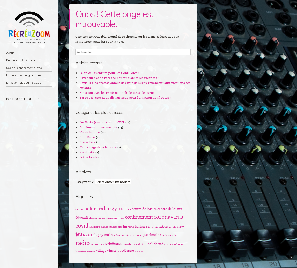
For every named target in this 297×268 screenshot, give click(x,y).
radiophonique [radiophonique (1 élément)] (97, 244)
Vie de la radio (90, 132)
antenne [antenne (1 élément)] (79, 209)
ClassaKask (87, 142)
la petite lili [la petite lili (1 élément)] (88, 235)
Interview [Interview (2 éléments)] (176, 226)
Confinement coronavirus (98, 127)
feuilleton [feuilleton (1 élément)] (113, 226)
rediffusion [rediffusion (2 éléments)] (113, 243)
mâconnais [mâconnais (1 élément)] (119, 235)
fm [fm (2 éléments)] (125, 226)
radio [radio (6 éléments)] (82, 242)
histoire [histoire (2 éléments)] (141, 226)
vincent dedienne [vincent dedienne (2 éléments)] (120, 250)
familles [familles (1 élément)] (104, 226)
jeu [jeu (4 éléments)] (78, 233)
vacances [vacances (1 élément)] (91, 250)
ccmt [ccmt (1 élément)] (128, 209)
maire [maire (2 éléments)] (108, 234)
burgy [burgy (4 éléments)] (110, 208)
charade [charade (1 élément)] (101, 217)
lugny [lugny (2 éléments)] (98, 234)
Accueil (11, 53)
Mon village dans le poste (98, 147)
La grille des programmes (23, 75)
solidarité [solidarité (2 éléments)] (155, 243)
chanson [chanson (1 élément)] (93, 217)
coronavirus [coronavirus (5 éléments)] (168, 216)
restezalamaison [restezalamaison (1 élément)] (130, 244)
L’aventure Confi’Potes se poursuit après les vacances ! (119, 78)
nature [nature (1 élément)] (128, 235)
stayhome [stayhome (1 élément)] (168, 244)
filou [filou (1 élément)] (120, 226)
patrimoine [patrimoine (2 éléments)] (152, 234)
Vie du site (87, 152)
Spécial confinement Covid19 (25, 68)
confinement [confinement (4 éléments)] (139, 216)
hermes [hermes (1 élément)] (131, 226)
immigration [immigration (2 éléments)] (158, 226)
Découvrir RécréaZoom (22, 60)
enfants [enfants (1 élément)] (96, 226)
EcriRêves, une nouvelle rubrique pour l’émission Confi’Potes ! (125, 97)
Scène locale (89, 157)
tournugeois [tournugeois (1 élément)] (80, 250)
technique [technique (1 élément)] (178, 244)
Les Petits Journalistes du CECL (102, 122)
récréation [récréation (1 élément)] (142, 244)
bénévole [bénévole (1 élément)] (121, 209)
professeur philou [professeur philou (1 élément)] (170, 235)
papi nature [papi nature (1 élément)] (137, 235)
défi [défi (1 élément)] (91, 226)
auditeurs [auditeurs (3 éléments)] (93, 208)
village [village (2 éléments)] (101, 250)
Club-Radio (87, 137)
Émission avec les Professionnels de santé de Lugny (117, 92)
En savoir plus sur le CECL (23, 82)
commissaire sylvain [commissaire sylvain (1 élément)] (115, 217)
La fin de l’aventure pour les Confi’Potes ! (109, 73)
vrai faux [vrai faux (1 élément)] (139, 250)
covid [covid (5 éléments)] (81, 225)
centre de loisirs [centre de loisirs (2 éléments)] (144, 208)
